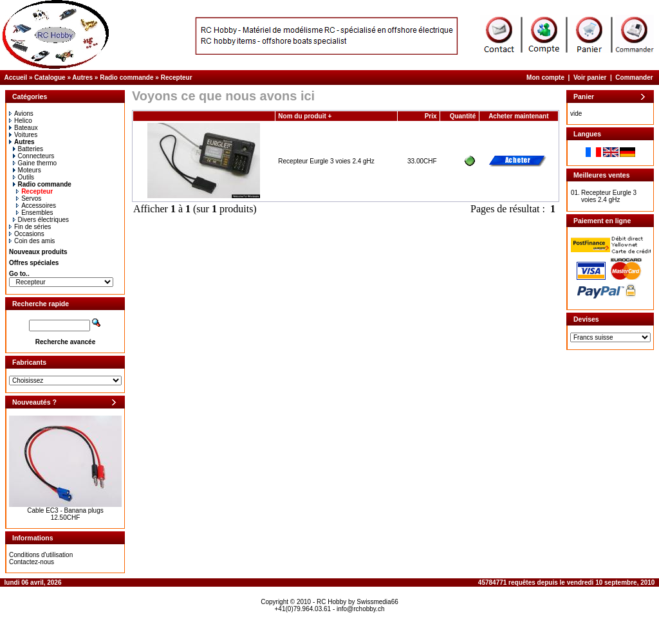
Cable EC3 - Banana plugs (65, 510)
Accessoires (36, 205)
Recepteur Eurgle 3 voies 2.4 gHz (326, 161)
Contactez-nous (31, 561)
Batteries (28, 148)
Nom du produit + (304, 116)
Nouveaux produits (38, 251)
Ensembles (34, 212)
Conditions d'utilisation (41, 554)
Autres (82, 77)
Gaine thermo (35, 163)
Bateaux (23, 127)
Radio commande (126, 77)
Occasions (26, 233)
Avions (21, 113)
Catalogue (49, 77)
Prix (431, 116)
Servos (28, 198)
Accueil (16, 77)
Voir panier (590, 77)
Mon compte (545, 77)
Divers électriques (41, 219)
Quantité (463, 116)
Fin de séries (30, 226)
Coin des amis (32, 240)
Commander (634, 77)
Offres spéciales (34, 262)
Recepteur (176, 77)
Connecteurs (34, 156)
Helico (20, 120)
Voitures (23, 134)
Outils (24, 177)
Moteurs (27, 170)
